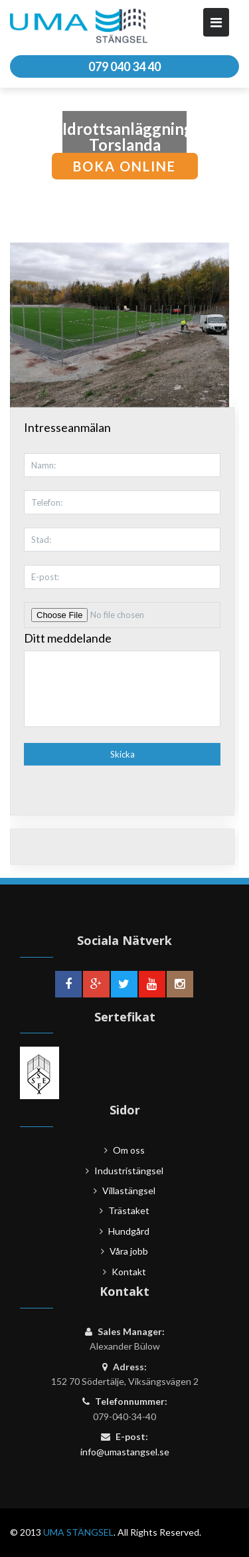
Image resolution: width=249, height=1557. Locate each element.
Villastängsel (128, 1190)
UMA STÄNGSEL (78, 1532)
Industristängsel (128, 1170)
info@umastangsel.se (124, 1451)
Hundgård (128, 1231)
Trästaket (128, 1210)
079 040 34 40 (124, 66)
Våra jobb (129, 1251)
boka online (124, 166)
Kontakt (129, 1271)
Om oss (129, 1150)
